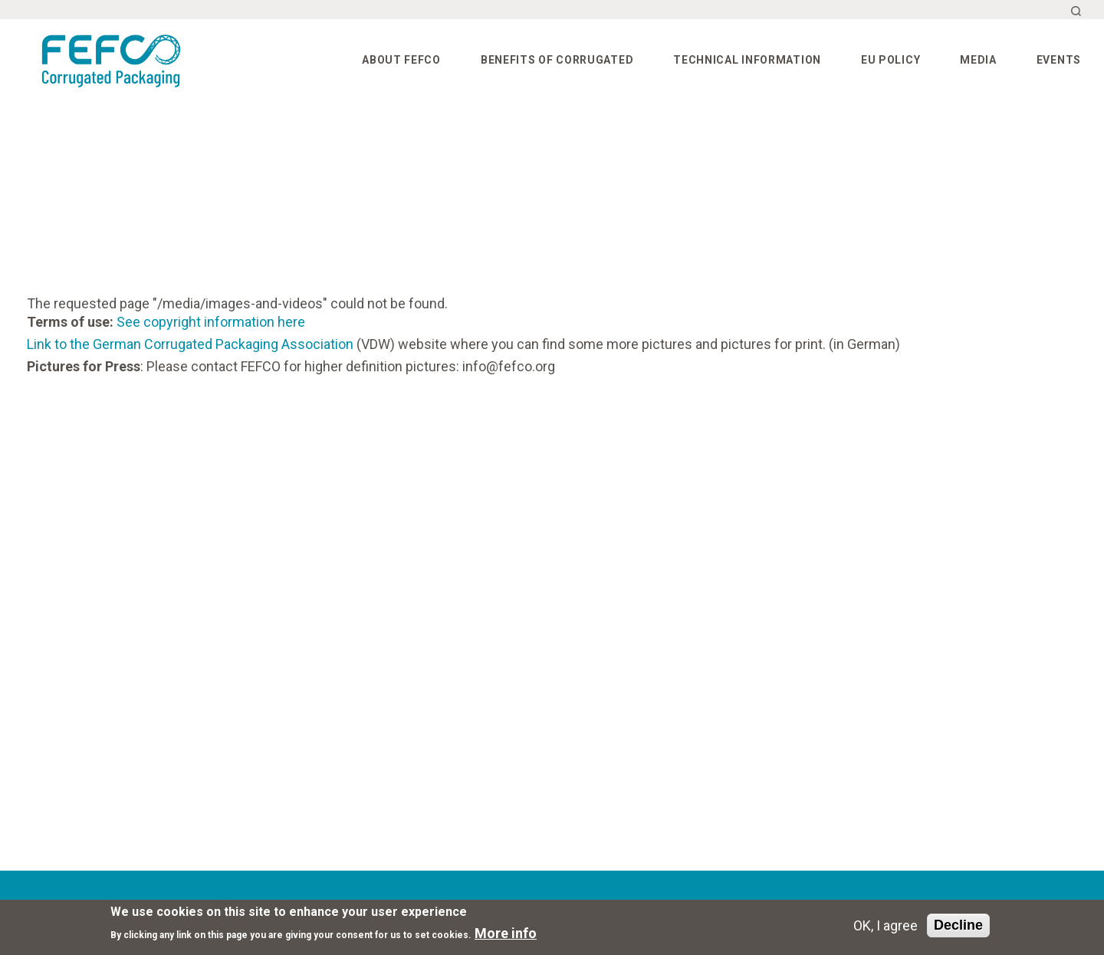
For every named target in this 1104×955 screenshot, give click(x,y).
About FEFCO (401, 60)
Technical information (747, 60)
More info (506, 933)
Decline (958, 925)
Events (1059, 60)
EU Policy (890, 60)
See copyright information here (211, 322)
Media (978, 60)
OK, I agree (885, 925)
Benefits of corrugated (557, 60)
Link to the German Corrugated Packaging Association (190, 344)
